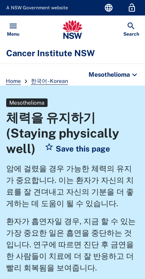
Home (13, 81)
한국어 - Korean (49, 81)
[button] (77, 148)
